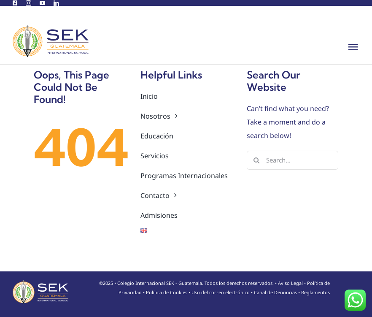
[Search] (256, 160)
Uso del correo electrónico (220, 292)
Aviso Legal (290, 283)
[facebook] (15, 3)
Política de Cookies (166, 292)
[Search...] (292, 160)
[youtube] (42, 3)
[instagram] (28, 3)
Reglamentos (315, 292)
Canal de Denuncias (275, 292)
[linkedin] (56, 3)
